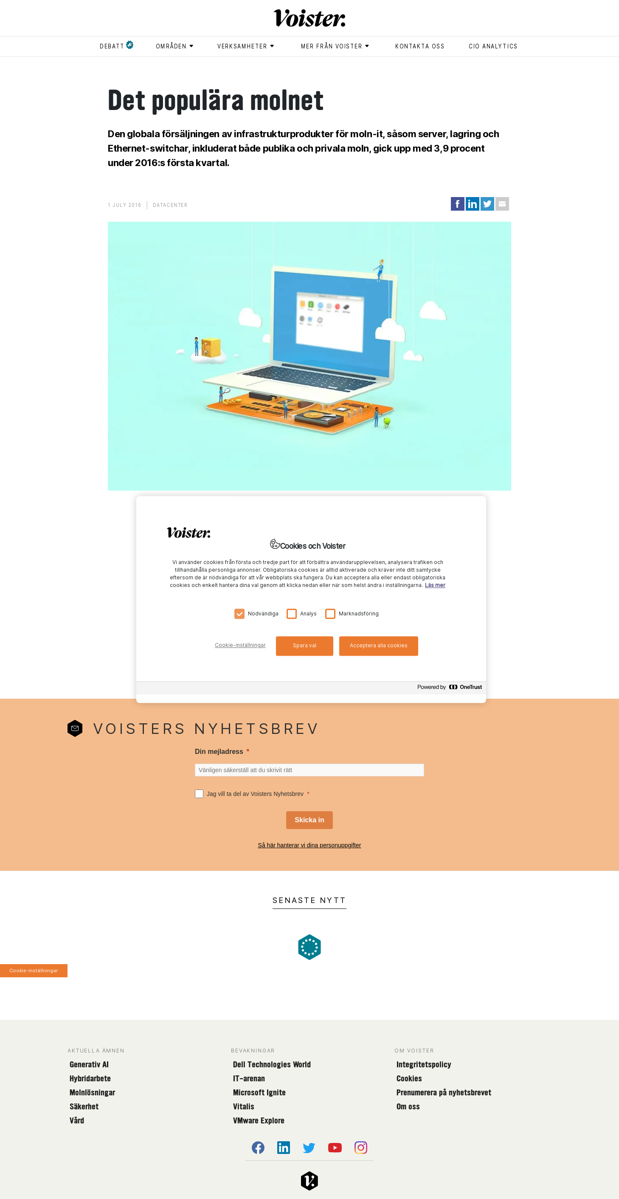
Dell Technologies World (272, 1064)
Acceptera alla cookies (379, 645)
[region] (311, 599)
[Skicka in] (309, 820)
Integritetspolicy (424, 1064)
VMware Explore (258, 1120)
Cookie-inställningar (33, 970)
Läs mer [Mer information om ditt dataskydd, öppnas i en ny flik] (435, 585)
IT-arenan (249, 1078)
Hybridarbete (90, 1078)
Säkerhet (84, 1106)
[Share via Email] (502, 204)
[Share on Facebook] (457, 204)
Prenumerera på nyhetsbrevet (444, 1092)
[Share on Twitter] (487, 204)
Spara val (304, 645)
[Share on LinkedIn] (472, 204)
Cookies (409, 1078)
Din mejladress (219, 751)
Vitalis (243, 1106)
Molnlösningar (92, 1092)
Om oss (408, 1106)
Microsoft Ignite (259, 1092)
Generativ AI (89, 1064)
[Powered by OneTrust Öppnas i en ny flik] (449, 689)
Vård (77, 1120)
